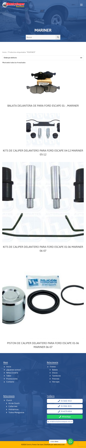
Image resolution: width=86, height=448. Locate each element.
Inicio (4, 52)
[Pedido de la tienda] (43, 57)
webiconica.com (59, 444)
